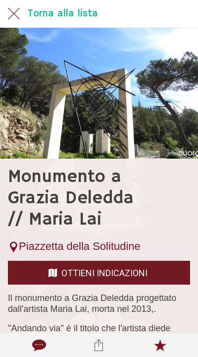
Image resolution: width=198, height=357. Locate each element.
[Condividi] (99, 345)
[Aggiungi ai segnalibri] (160, 345)
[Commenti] (38, 345)
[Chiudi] (14, 14)
